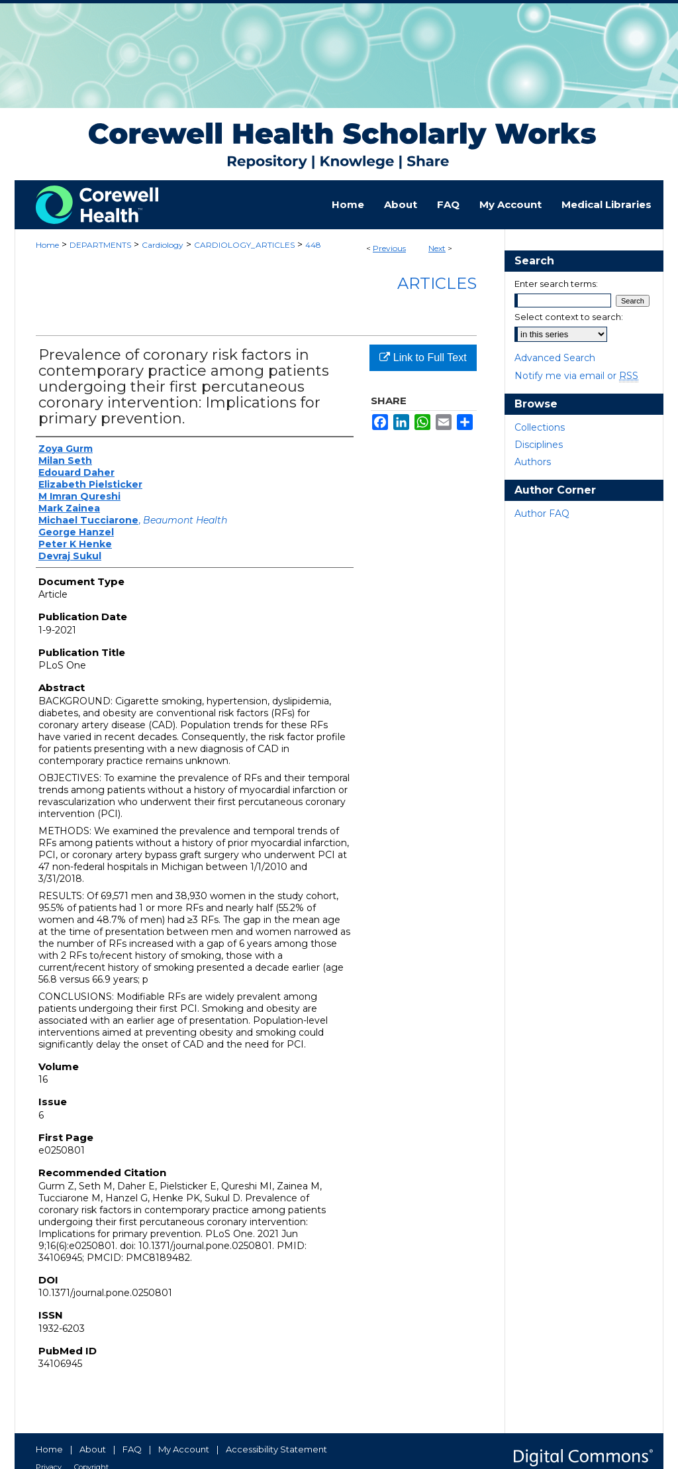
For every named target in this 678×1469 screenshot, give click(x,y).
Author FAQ (541, 513)
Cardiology (162, 245)
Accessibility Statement (276, 1449)
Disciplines (538, 445)
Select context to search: (568, 316)
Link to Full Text (422, 357)
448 (313, 245)
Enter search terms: (556, 283)
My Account (183, 1449)
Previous (389, 248)
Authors (532, 462)
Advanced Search (554, 358)
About (92, 1449)
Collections (539, 427)
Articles (437, 283)
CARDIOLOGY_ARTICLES (244, 245)
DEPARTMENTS (100, 245)
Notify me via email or (576, 376)
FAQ (132, 1449)
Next (437, 248)
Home (47, 245)
